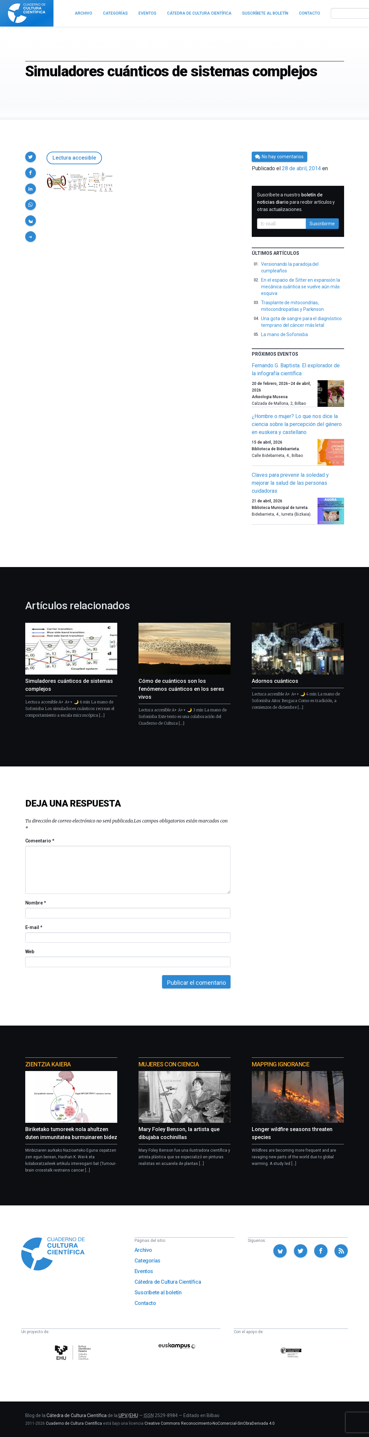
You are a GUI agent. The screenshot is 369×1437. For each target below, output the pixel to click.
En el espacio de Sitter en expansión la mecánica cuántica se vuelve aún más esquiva (300, 286)
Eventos (144, 1271)
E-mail (33, 927)
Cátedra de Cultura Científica (168, 1282)
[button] (30, 157)
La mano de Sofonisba (284, 334)
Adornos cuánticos (275, 681)
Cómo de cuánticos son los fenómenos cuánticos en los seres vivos (181, 689)
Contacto (145, 1303)
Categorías (147, 1260)
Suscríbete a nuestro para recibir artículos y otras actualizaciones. (296, 202)
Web (30, 951)
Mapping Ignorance (280, 1064)
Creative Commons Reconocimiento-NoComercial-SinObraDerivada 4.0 (209, 1423)
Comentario (39, 840)
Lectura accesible (74, 158)
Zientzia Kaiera (48, 1064)
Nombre (35, 902)
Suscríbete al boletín (158, 1292)
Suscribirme (322, 223)
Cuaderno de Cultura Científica (74, 1423)
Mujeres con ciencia (168, 1064)
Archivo (143, 1250)
